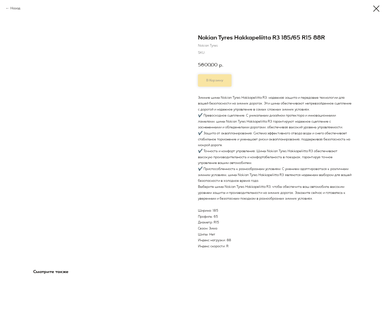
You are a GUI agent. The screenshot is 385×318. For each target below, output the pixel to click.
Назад (15, 8)
